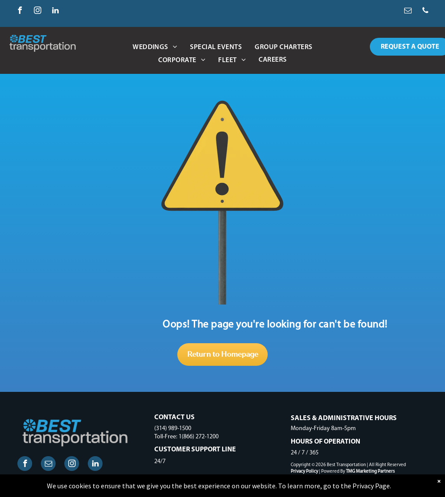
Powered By (333, 471)
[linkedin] (55, 11)
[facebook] (19, 11)
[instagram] (37, 11)
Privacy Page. (371, 485)
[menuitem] (154, 47)
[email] (407, 11)
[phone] (425, 11)
